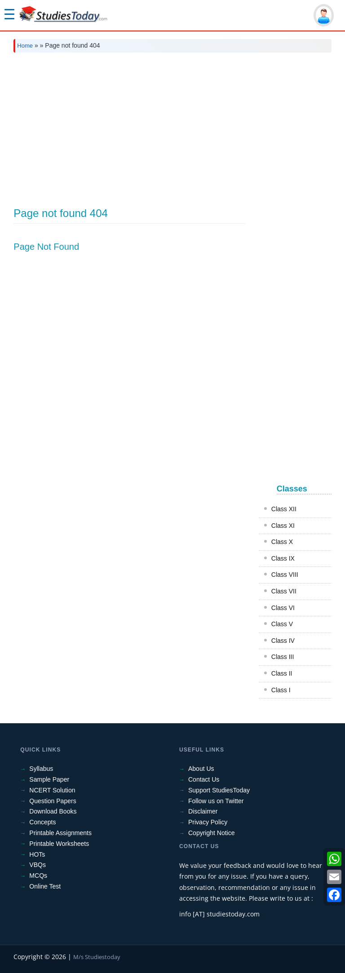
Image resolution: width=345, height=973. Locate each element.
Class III (282, 656)
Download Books (52, 811)
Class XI (283, 525)
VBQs (37, 864)
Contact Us (203, 779)
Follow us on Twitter (215, 801)
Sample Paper (49, 779)
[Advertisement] (172, 127)
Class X (282, 541)
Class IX (283, 558)
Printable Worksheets (59, 843)
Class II (281, 673)
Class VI (283, 607)
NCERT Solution (52, 790)
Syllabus (41, 768)
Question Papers (52, 801)
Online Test (45, 886)
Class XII (283, 509)
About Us (201, 768)
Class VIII (284, 574)
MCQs (38, 875)
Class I (281, 690)
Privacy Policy (207, 822)
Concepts (42, 822)
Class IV (283, 640)
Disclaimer (202, 811)
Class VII (283, 591)
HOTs (37, 854)
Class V (282, 624)
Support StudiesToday (219, 790)
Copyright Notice (211, 832)
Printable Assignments (60, 832)
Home (25, 45)
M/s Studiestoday (96, 957)
